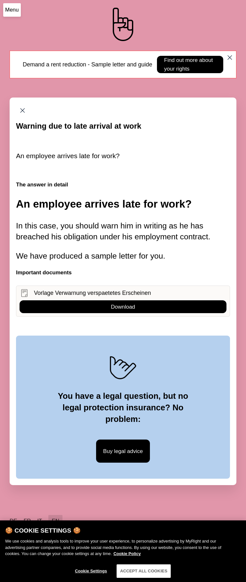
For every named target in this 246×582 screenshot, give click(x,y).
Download (123, 307)
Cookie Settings (91, 573)
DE (13, 521)
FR (27, 521)
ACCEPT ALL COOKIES (144, 573)
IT (39, 521)
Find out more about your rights (188, 64)
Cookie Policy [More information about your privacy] (127, 555)
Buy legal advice (123, 451)
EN (55, 521)
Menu (12, 10)
